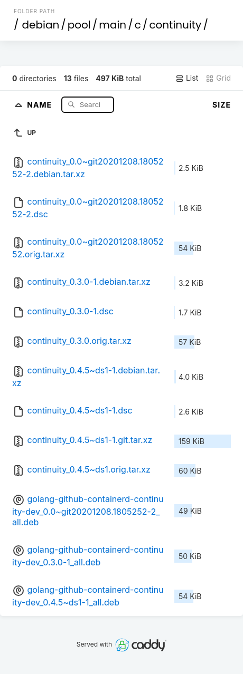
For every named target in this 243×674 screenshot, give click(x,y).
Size (221, 104)
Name (40, 104)
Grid (218, 78)
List (186, 78)
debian (41, 24)
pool (79, 24)
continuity (175, 24)
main (112, 24)
